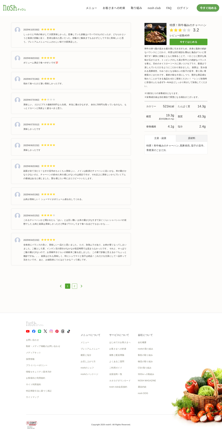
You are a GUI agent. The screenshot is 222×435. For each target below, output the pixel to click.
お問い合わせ (32, 340)
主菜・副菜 (160, 138)
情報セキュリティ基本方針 (39, 372)
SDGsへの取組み (146, 374)
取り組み (136, 8)
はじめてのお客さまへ (120, 342)
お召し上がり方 (88, 361)
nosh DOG (143, 393)
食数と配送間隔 (116, 355)
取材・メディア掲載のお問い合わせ (43, 346)
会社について (145, 335)
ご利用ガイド (115, 368)
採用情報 (30, 359)
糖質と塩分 (86, 355)
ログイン (182, 8)
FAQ (169, 8)
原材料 (191, 138)
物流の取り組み (145, 361)
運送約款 (142, 387)
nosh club (154, 8)
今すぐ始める (208, 8)
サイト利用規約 (33, 384)
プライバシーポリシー (36, 365)
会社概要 (142, 342)
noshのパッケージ (89, 374)
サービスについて (119, 335)
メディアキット (33, 352)
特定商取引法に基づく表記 (39, 391)
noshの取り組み (145, 349)
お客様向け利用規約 (35, 378)
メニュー (91, 8)
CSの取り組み (145, 368)
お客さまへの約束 (114, 8)
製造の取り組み (145, 355)
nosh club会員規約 (118, 387)
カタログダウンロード (120, 380)
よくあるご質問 (116, 361)
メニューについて (90, 335)
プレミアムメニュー (90, 349)
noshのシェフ (87, 368)
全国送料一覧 (115, 374)
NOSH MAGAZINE (147, 380)
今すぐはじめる (188, 41)
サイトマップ (32, 397)
